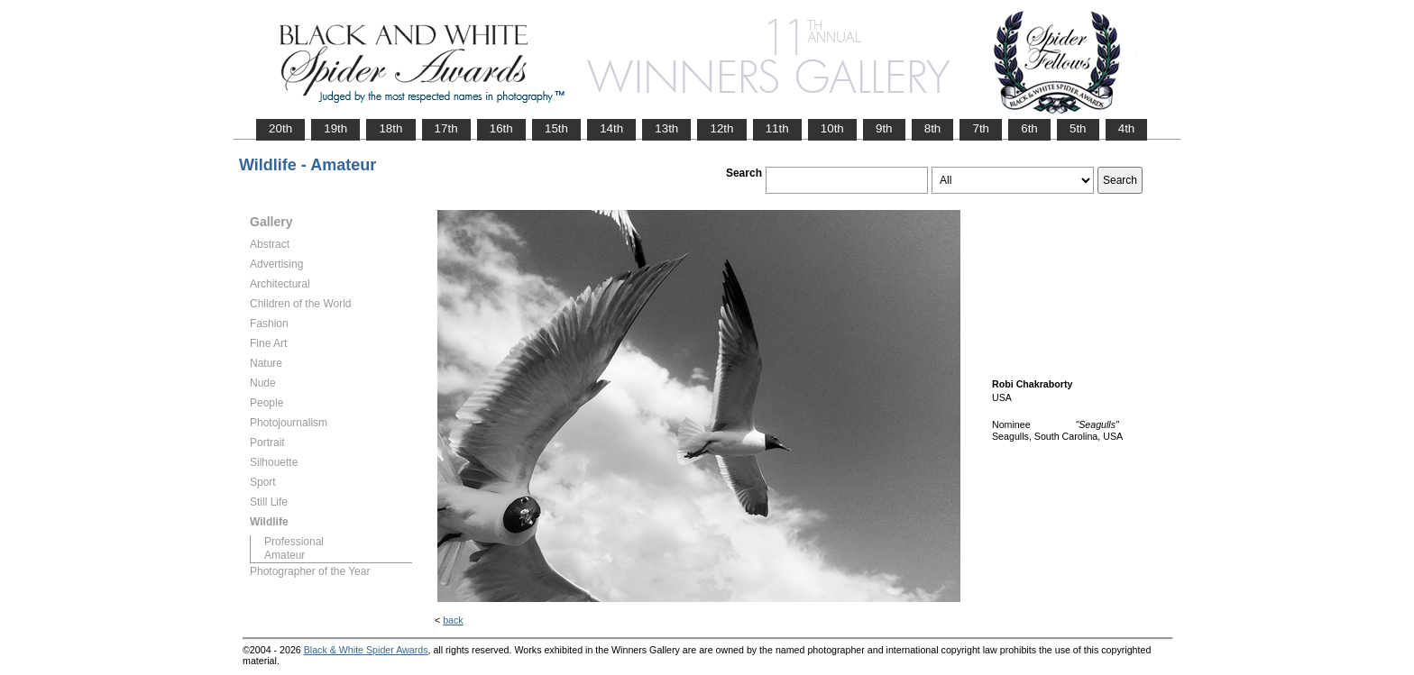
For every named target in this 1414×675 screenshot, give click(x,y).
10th (832, 128)
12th (721, 128)
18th (390, 128)
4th (1126, 128)
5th (1078, 128)
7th (980, 128)
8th (932, 128)
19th (335, 128)
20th (280, 128)
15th (556, 128)
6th (1029, 128)
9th (884, 128)
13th (666, 128)
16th (501, 128)
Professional (294, 541)
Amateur (284, 555)
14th (611, 128)
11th (777, 128)
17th (446, 128)
